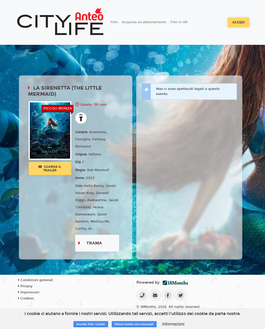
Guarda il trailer (50, 168)
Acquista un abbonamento (144, 22)
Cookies (26, 298)
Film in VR (178, 22)
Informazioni (173, 324)
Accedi (238, 22)
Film (114, 22)
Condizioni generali (35, 280)
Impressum (28, 292)
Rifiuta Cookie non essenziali (134, 324)
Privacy (25, 286)
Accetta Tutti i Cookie (91, 324)
